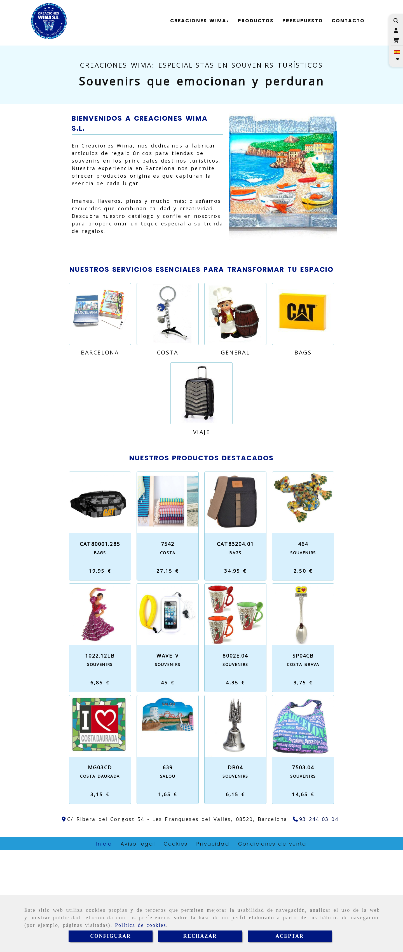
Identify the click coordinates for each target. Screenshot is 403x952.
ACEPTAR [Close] (290, 936)
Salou (167, 877)
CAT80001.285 (100, 645)
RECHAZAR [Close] (200, 936)
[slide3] (204, 141)
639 (168, 869)
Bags (303, 454)
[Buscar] (396, 21)
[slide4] (209, 141)
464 (303, 645)
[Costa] (168, 416)
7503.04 (303, 869)
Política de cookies (140, 925)
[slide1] (194, 141)
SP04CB (303, 757)
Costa (167, 454)
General (235, 454)
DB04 (235, 869)
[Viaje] (201, 495)
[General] (235, 416)
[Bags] (303, 416)
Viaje (201, 533)
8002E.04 (235, 757)
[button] (396, 30)
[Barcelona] (100, 416)
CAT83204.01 (235, 645)
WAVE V (167, 757)
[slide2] (199, 141)
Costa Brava (303, 766)
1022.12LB (99, 757)
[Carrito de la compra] (396, 40)
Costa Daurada (100, 877)
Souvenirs (303, 654)
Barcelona (100, 454)
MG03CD (100, 869)
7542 (168, 645)
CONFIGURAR (110, 936)
